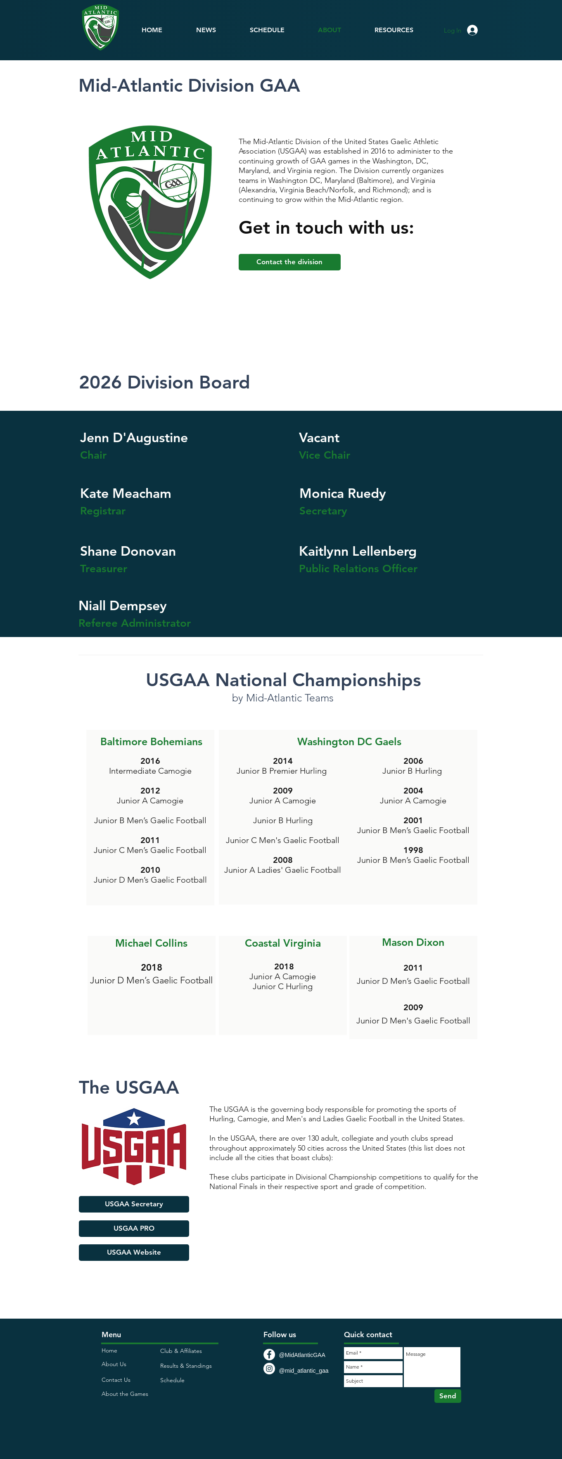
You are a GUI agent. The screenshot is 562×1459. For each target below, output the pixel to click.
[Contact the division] (290, 262)
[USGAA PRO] (134, 1228)
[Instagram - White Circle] (269, 1368)
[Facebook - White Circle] (269, 1354)
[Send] (447, 1396)
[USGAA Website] (134, 1252)
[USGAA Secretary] (134, 1204)
